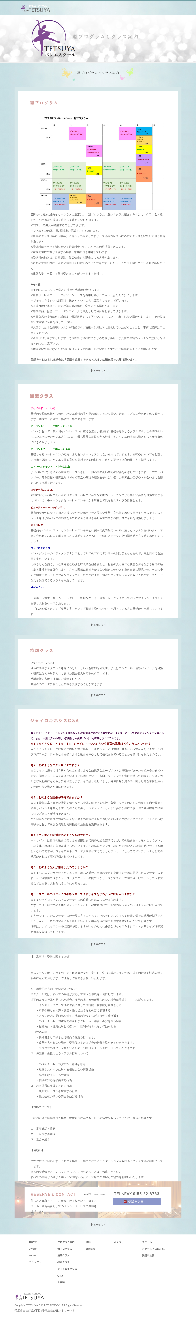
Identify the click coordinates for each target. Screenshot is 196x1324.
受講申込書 (148, 1255)
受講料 (61, 1282)
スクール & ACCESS (153, 1249)
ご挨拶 (32, 1249)
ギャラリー (120, 1242)
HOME (33, 1242)
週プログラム (64, 1249)
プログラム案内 (66, 1242)
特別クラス (63, 1262)
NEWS (32, 1255)
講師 (88, 1242)
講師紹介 (90, 1249)
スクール (147, 1242)
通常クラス (63, 1255)
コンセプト (35, 1262)
